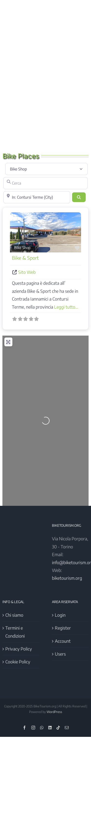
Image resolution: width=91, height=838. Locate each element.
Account (63, 641)
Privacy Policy (18, 648)
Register (63, 628)
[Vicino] (36, 197)
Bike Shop (22, 247)
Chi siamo (14, 615)
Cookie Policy (17, 661)
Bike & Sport (25, 258)
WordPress (54, 712)
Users (60, 654)
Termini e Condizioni (15, 631)
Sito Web (27, 272)
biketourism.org (67, 578)
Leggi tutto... (66, 307)
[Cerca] (45, 183)
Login (60, 615)
